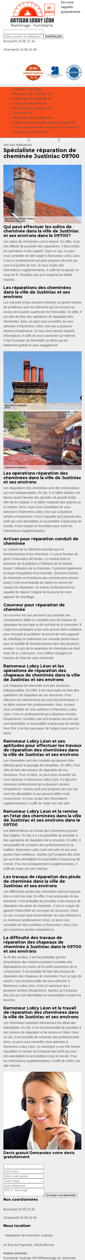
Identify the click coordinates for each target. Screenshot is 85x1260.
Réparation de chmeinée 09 (31, 94)
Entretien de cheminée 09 (30, 132)
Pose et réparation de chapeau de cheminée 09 (45, 127)
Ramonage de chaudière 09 (32, 118)
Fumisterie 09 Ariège (26, 89)
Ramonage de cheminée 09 (31, 98)
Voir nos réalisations (17, 145)
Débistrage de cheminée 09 (31, 108)
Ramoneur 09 (22, 113)
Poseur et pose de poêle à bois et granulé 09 (44, 122)
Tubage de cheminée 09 (29, 103)
